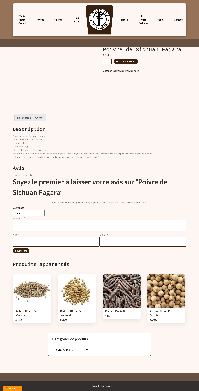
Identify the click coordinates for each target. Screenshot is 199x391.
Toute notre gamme (22, 19)
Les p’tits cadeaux (143, 19)
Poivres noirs (132, 70)
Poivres (40, 19)
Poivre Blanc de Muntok (161, 313)
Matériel (124, 19)
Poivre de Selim (116, 311)
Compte (178, 19)
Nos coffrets (76, 19)
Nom (16, 234)
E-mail (104, 234)
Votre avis (19, 218)
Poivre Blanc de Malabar (26, 313)
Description (24, 117)
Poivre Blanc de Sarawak (71, 313)
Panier (160, 19)
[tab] (23, 117)
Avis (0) (39, 117)
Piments (57, 19)
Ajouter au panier (126, 61)
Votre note (18, 207)
